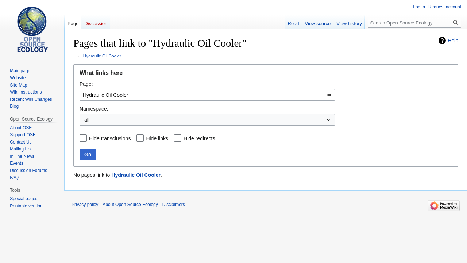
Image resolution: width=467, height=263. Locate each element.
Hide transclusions (110, 138)
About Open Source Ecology (130, 204)
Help (453, 40)
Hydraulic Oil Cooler (102, 55)
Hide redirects (199, 138)
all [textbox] (86, 120)
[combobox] (207, 95)
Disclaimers (173, 204)
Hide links (157, 138)
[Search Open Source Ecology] (414, 23)
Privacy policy (85, 204)
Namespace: (94, 109)
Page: (86, 84)
